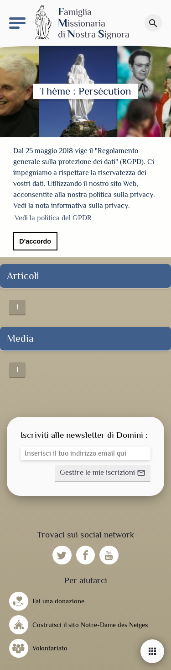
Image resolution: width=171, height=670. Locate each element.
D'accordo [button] (35, 241)
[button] (102, 471)
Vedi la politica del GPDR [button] (53, 218)
